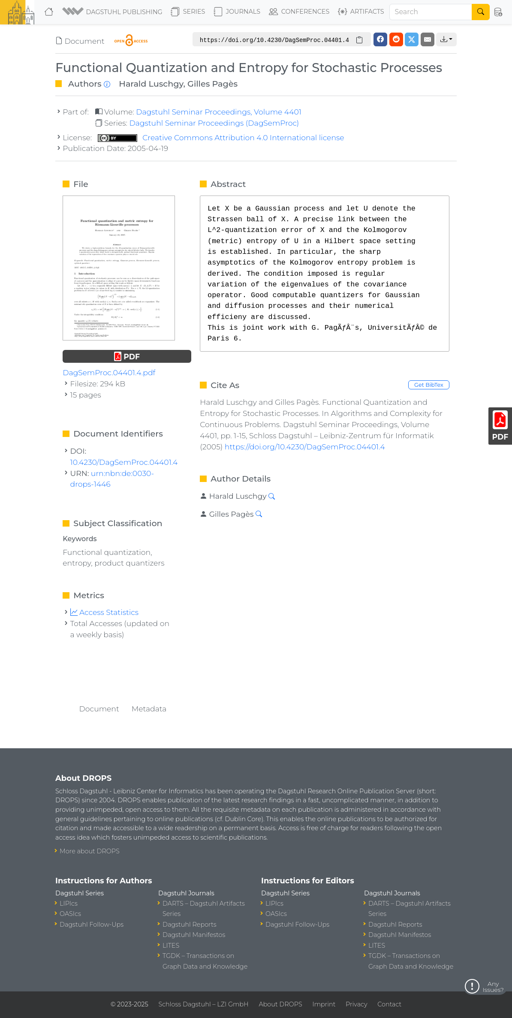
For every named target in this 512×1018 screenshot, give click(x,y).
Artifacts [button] (361, 12)
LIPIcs (69, 903)
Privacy (356, 1004)
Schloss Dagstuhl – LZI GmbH (203, 1004)
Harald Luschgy (151, 83)
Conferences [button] (299, 12)
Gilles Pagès (212, 83)
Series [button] (188, 12)
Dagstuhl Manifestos (194, 935)
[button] (113, 12)
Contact (389, 1004)
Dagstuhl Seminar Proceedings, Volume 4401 (218, 111)
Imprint (323, 1004)
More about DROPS (90, 851)
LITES (171, 945)
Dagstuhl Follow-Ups (91, 924)
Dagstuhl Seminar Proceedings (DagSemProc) (214, 122)
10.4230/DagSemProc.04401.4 (124, 462)
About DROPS (280, 1004)
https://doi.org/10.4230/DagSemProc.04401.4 (305, 446)
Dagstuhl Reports (190, 924)
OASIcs (70, 914)
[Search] (431, 12)
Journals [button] (237, 12)
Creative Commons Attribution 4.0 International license (221, 137)
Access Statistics (104, 612)
